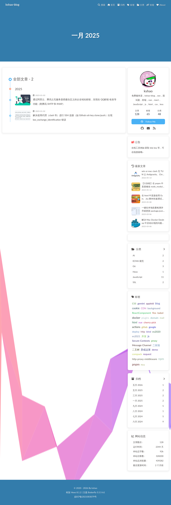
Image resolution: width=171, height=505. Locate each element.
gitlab (145, 326)
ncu (143, 364)
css (134, 303)
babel (160, 312)
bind (148, 331)
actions (136, 327)
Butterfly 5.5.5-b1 (96, 492)
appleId (150, 303)
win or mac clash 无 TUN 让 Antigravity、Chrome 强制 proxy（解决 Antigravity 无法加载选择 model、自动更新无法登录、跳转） (153, 173)
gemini (141, 303)
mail (162, 317)
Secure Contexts (141, 340)
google (152, 326)
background (154, 308)
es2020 (156, 331)
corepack (137, 354)
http (143, 331)
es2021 (136, 336)
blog (157, 303)
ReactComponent (141, 312)
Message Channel (141, 345)
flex (154, 312)
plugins (145, 317)
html (134, 322)
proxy (154, 340)
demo (155, 349)
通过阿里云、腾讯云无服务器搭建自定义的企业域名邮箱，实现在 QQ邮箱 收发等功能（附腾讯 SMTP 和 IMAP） (74, 101)
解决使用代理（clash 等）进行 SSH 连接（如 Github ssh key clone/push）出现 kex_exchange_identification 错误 (72, 117)
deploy (136, 331)
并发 (144, 336)
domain (154, 317)
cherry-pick (150, 322)
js (148, 336)
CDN (143, 308)
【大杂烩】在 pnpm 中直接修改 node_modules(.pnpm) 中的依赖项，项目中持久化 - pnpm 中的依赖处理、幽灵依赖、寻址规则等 (153, 185)
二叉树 (136, 349)
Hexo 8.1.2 (76, 492)
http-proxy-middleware (144, 358)
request (147, 354)
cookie (136, 308)
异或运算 (146, 349)
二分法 (156, 345)
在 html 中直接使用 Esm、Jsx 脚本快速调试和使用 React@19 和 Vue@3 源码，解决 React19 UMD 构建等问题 (153, 197)
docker (136, 317)
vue (140, 322)
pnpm (136, 364)
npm (161, 359)
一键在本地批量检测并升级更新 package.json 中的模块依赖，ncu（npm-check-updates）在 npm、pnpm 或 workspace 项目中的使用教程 (153, 209)
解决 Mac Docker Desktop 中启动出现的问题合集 (153, 221)
